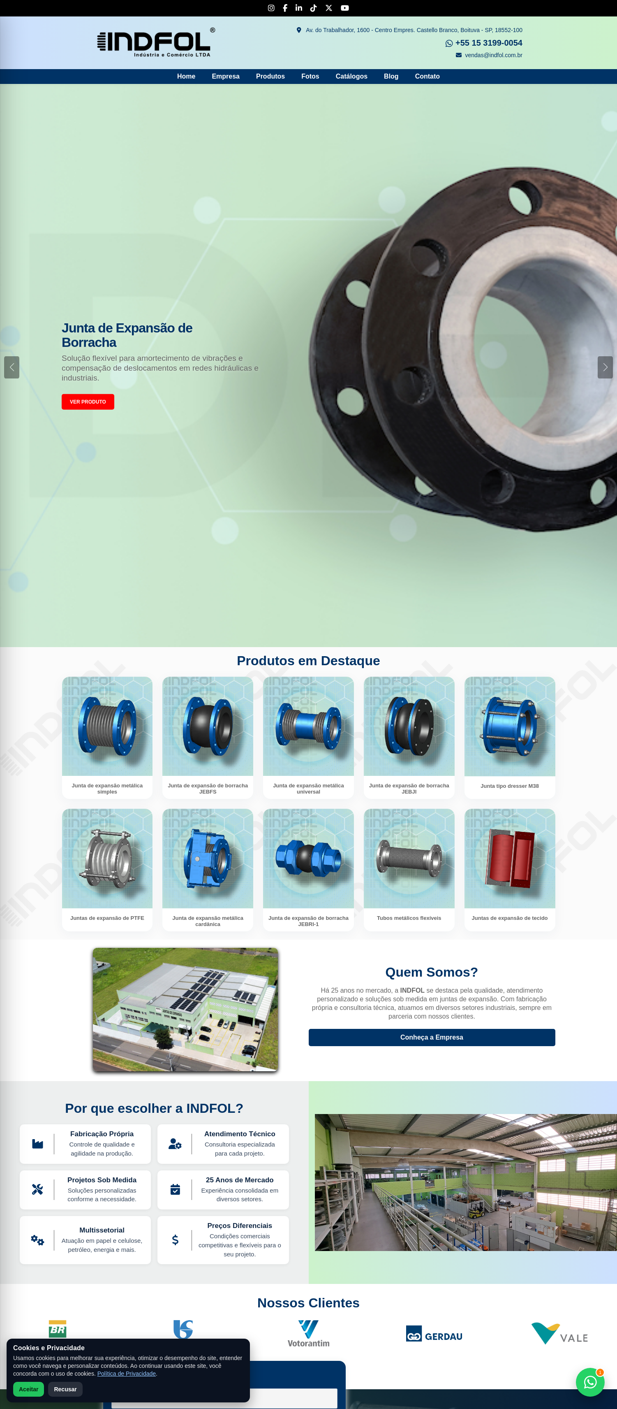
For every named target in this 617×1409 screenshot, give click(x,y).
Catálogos (351, 76)
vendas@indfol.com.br (489, 55)
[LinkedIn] (299, 8)
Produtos (270, 76)
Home (186, 76)
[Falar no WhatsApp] (590, 1382)
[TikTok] (313, 8)
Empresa (226, 76)
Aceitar (28, 1389)
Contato (427, 76)
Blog (391, 76)
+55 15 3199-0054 (484, 42)
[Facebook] (285, 8)
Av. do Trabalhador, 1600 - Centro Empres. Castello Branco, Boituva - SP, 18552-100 (409, 30)
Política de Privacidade (126, 1373)
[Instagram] (271, 8)
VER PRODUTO (88, 402)
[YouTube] (345, 8)
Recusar (65, 1389)
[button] (605, 367)
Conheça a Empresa (431, 1037)
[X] (329, 8)
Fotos (310, 76)
